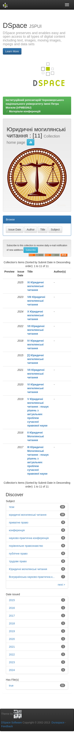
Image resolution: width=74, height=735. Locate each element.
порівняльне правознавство (26, 545)
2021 (12, 646)
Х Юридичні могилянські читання (35, 315)
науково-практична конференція (29, 538)
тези (11, 506)
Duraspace (58, 722)
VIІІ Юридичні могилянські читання (36, 300)
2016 (12, 607)
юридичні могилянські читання (27, 514)
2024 (12, 670)
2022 (12, 654)
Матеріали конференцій (24, 111)
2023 (12, 662)
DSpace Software (11, 722)
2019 (12, 631)
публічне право (18, 553)
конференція (17, 530)
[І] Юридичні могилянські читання (35, 359)
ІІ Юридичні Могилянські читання (35, 436)
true (11, 685)
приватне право (18, 522)
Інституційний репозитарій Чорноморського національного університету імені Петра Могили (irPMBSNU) (35, 103)
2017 (12, 615)
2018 (12, 623)
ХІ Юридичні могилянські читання (35, 286)
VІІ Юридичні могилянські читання (36, 330)
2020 (12, 638)
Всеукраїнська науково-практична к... (32, 576)
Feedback (7, 726)
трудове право (18, 561)
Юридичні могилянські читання (28, 569)
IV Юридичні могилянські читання (35, 344)
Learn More (12, 51)
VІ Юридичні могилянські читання (35, 388)
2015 (12, 600)
